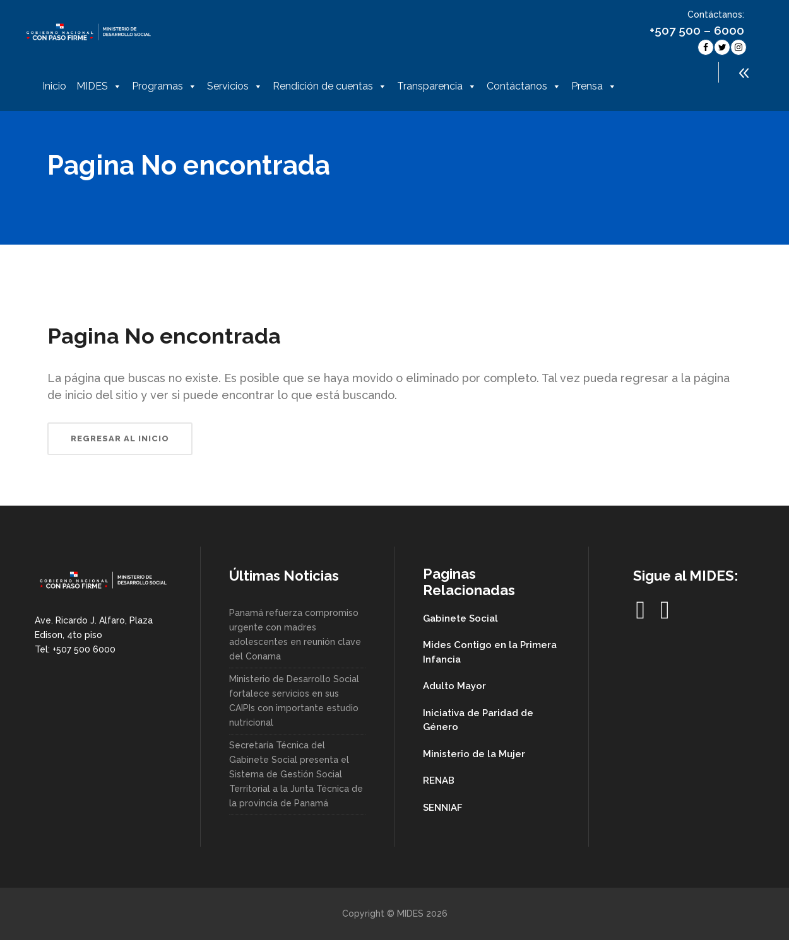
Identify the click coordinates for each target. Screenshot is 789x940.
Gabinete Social (460, 618)
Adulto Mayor (454, 686)
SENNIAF (443, 807)
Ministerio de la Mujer (474, 754)
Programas (164, 86)
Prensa (594, 86)
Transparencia (437, 86)
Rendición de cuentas (330, 86)
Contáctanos (524, 86)
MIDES (99, 86)
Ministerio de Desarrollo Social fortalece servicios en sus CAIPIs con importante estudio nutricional (294, 701)
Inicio (54, 86)
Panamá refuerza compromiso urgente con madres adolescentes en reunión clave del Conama (295, 634)
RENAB (438, 780)
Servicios (235, 86)
